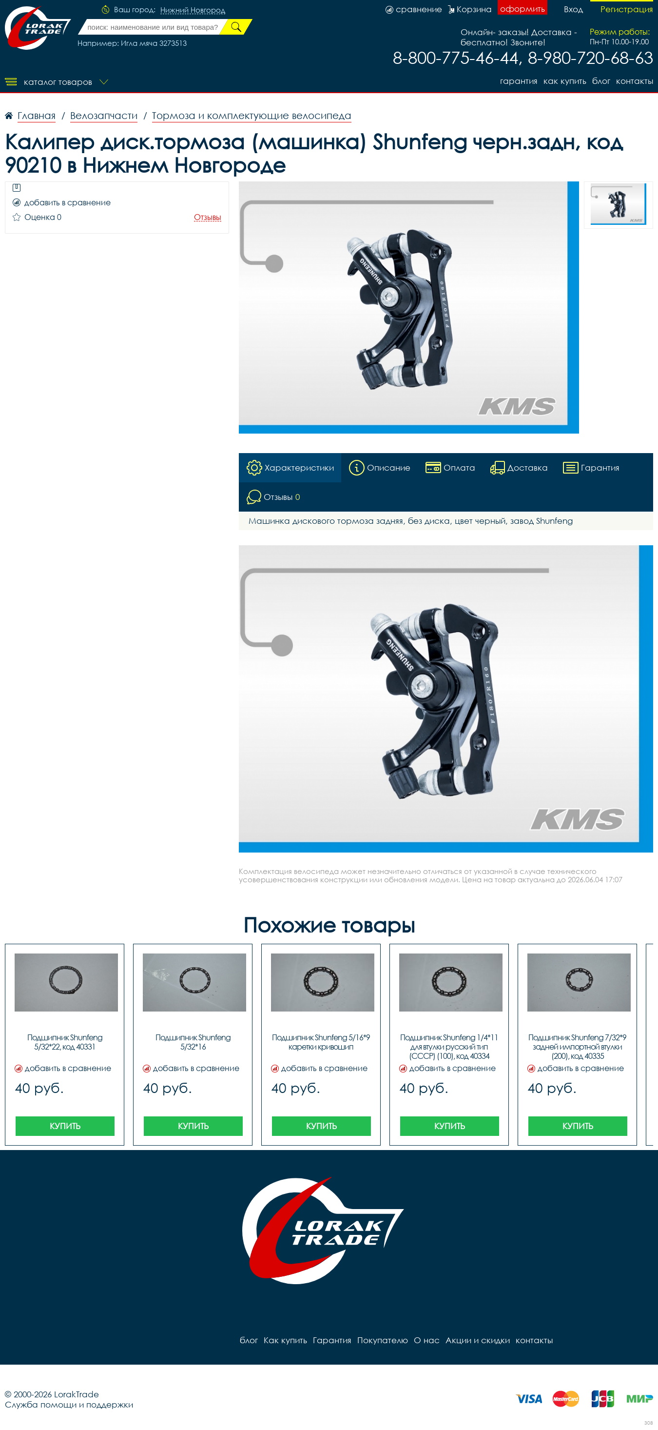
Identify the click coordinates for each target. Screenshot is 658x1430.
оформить (522, 8)
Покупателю (382, 1340)
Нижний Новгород (192, 10)
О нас (427, 1340)
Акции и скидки (477, 1340)
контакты (634, 81)
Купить (65, 1126)
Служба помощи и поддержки (69, 1404)
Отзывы (207, 217)
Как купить (564, 81)
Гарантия (519, 81)
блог (601, 81)
